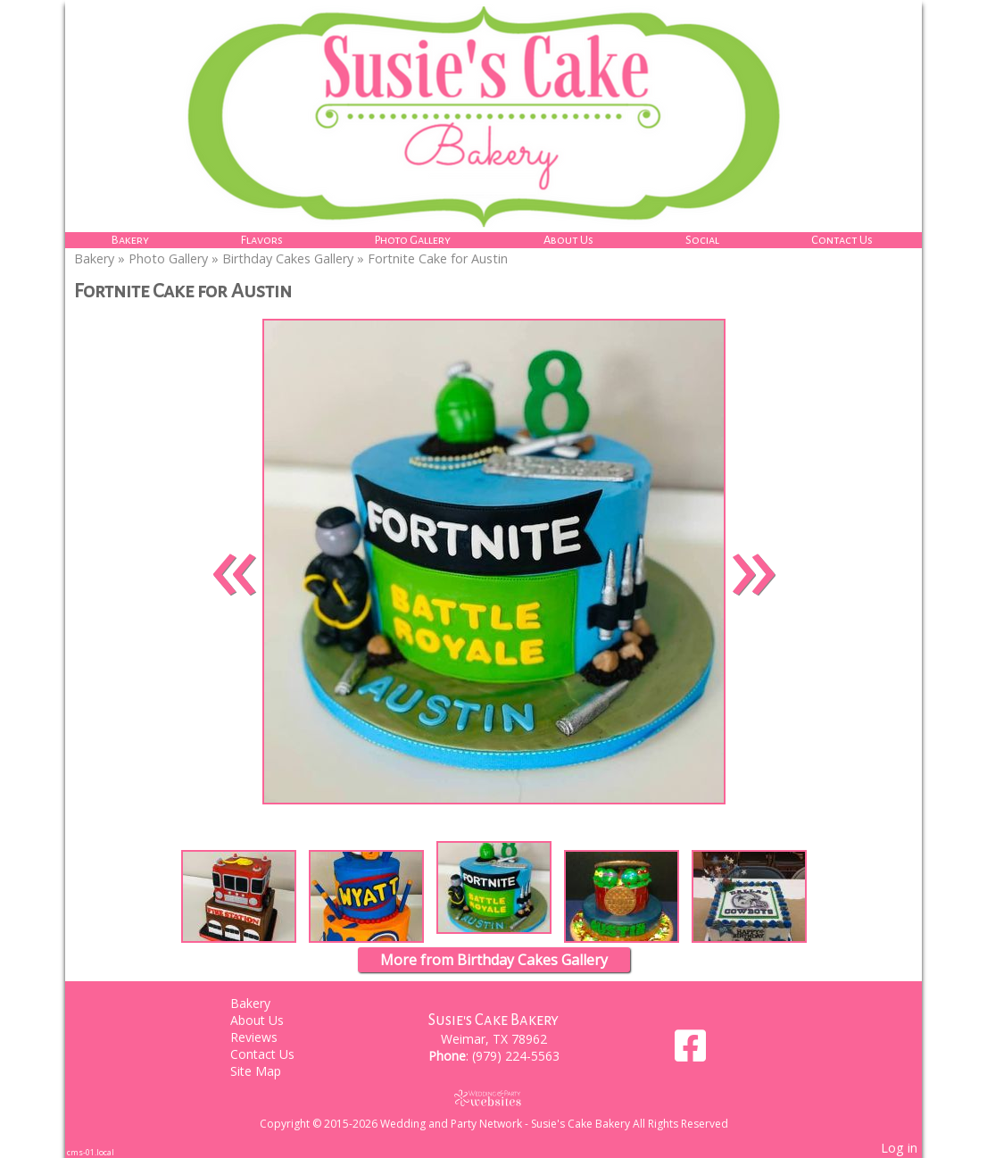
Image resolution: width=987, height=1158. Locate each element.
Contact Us (842, 239)
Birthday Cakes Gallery (287, 258)
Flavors (262, 239)
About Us (568, 239)
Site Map (269, 1070)
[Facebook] (690, 1052)
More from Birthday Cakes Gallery (494, 960)
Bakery (130, 239)
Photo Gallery (413, 239)
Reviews (267, 1037)
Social (702, 239)
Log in (899, 1147)
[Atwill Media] (493, 1097)
